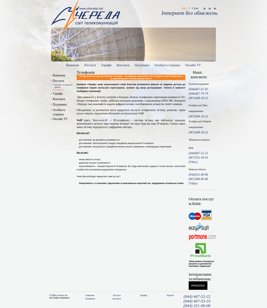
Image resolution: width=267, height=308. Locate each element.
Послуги (90, 65)
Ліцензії (170, 295)
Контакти (123, 65)
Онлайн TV (193, 65)
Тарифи (106, 65)
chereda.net (62, 295)
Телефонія (59, 89)
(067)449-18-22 (198, 116)
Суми (195, 8)
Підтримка (142, 65)
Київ (184, 8)
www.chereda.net (85, 14)
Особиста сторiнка (167, 65)
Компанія (72, 65)
